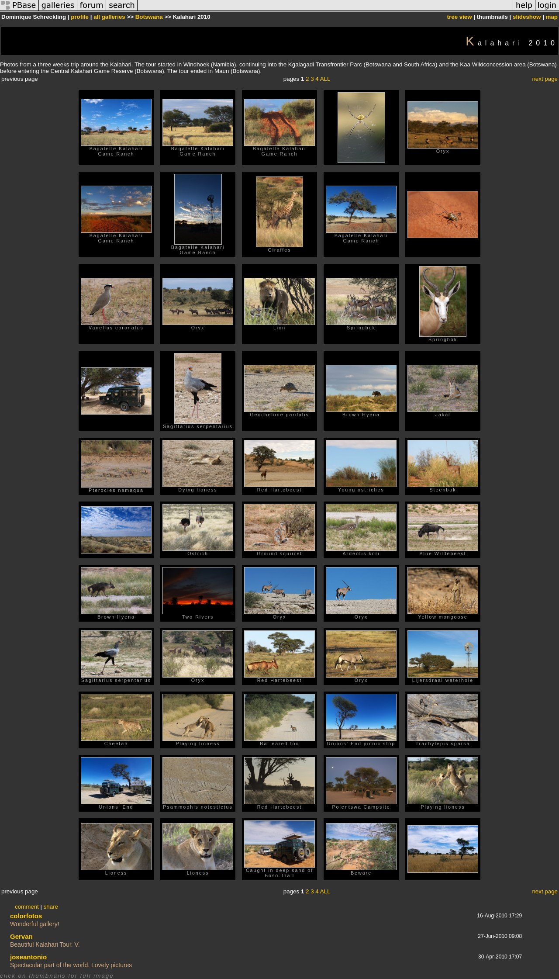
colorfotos (26, 916)
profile (80, 17)
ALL (325, 79)
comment (27, 906)
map (552, 17)
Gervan (21, 936)
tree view (459, 17)
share (51, 906)
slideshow (527, 17)
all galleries (109, 17)
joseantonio (28, 957)
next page (545, 79)
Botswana (149, 17)
